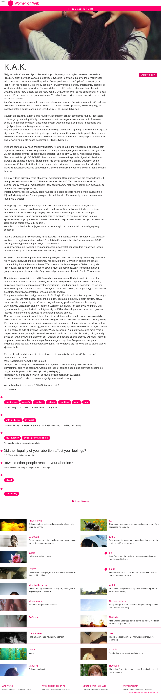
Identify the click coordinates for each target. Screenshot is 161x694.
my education (12, 438)
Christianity (11, 494)
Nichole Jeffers (117, 601)
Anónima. (34, 617)
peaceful (26, 402)
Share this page (80, 501)
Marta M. (33, 665)
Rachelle (114, 665)
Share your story (148, 75)
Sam (111, 633)
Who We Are (7, 686)
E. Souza (34, 536)
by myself (29, 420)
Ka (110, 520)
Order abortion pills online (53, 686)
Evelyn (32, 569)
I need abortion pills (80, 8)
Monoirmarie (36, 601)
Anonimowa (35, 520)
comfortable (12, 402)
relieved (51, 402)
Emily (112, 536)
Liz (110, 552)
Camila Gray (36, 633)
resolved (39, 402)
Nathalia (113, 617)
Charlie (113, 649)
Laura (112, 569)
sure (86, 402)
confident (64, 402)
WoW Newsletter (130, 686)
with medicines (13, 420)
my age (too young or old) (36, 438)
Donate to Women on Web (94, 686)
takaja (32, 552)
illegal (9, 480)
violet (112, 585)
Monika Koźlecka (38, 585)
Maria (32, 649)
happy (76, 402)
